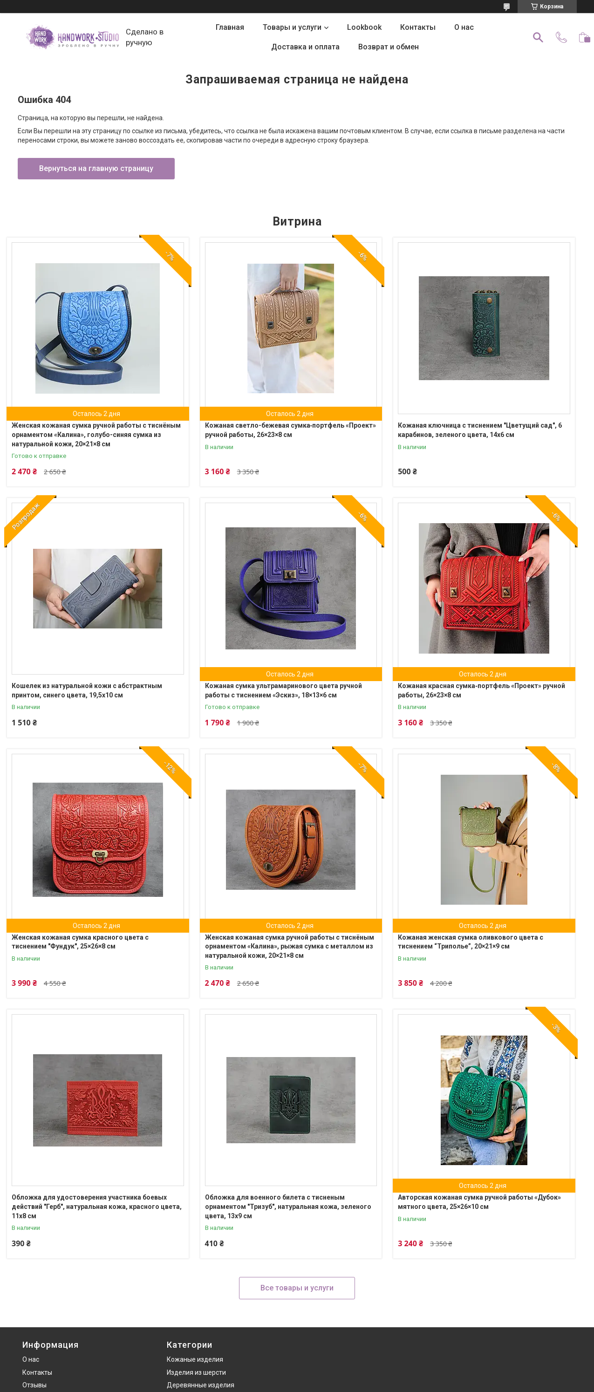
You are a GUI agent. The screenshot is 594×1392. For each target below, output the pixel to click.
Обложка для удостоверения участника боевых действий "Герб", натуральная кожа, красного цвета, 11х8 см (97, 1206)
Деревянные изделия (200, 1385)
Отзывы (34, 1385)
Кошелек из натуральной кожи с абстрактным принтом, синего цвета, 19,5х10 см (87, 690)
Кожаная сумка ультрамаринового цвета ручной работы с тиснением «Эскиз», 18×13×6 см (283, 690)
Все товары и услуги (297, 1287)
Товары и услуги (292, 27)
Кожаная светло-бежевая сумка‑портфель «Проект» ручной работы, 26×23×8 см (290, 430)
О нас (464, 27)
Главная (230, 27)
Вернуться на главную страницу (96, 168)
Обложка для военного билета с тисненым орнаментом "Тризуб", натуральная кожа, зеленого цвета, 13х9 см (288, 1206)
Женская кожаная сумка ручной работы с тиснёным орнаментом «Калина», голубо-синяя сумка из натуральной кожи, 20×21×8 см (96, 434)
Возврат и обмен (388, 46)
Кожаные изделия (195, 1359)
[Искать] (538, 37)
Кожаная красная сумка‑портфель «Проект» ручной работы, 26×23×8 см (481, 690)
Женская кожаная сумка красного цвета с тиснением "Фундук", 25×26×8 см (80, 942)
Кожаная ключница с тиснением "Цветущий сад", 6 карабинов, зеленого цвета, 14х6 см (480, 430)
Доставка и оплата (305, 46)
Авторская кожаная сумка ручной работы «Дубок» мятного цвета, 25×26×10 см (479, 1202)
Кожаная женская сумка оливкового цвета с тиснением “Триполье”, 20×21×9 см (470, 942)
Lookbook (364, 27)
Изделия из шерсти (196, 1372)
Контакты (418, 27)
